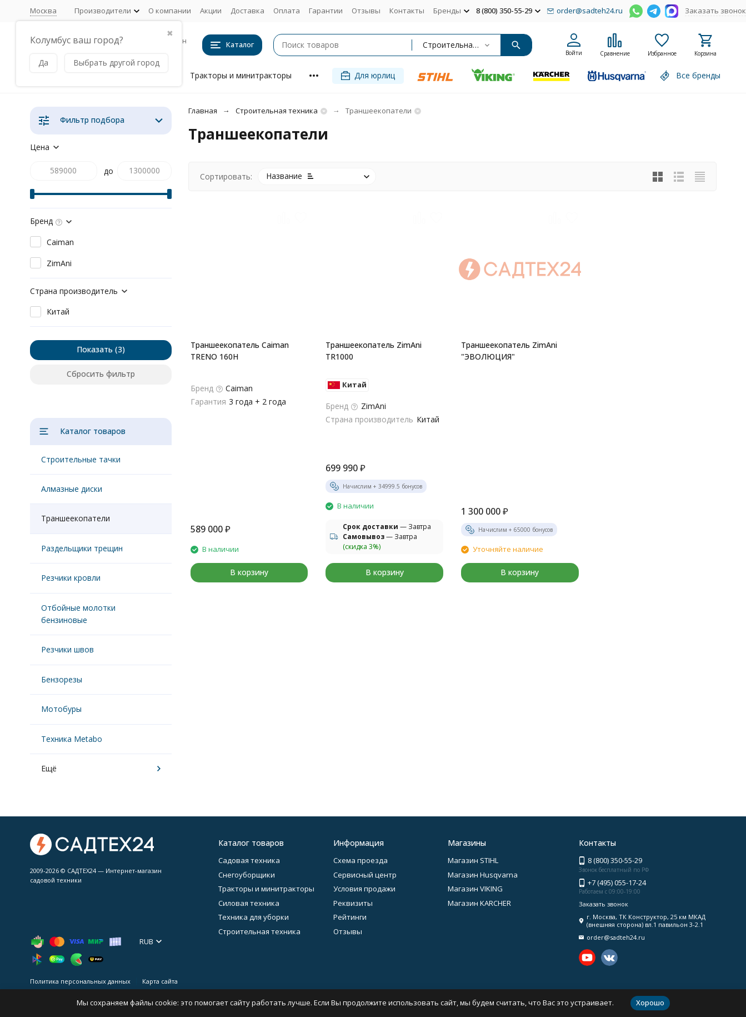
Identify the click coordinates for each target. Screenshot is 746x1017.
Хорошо (650, 1003)
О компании (169, 11)
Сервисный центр (365, 875)
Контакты (406, 11)
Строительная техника (277, 111)
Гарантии (326, 11)
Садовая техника (249, 860)
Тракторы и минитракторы (241, 75)
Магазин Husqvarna (483, 875)
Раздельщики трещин (82, 548)
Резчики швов (67, 649)
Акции (211, 11)
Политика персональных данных (80, 981)
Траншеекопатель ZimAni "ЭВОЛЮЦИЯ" (509, 351)
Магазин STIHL (473, 860)
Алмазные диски (71, 488)
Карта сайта (160, 981)
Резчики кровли (71, 577)
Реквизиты (353, 903)
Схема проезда (360, 860)
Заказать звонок (715, 11)
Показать (95, 349)
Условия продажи (364, 889)
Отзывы (366, 11)
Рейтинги (350, 917)
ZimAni (59, 263)
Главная (202, 111)
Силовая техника (248, 903)
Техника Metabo (71, 739)
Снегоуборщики (246, 875)
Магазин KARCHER (479, 903)
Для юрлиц (368, 75)
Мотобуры (61, 709)
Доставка (247, 11)
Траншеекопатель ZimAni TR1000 (374, 351)
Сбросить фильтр (101, 373)
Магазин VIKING (475, 889)
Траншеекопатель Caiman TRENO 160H (240, 351)
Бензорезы (61, 679)
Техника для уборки (253, 917)
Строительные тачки (81, 459)
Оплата (286, 11)
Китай (58, 311)
